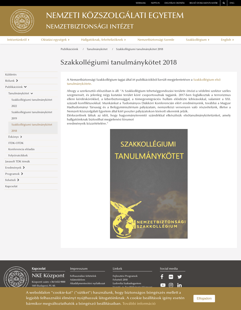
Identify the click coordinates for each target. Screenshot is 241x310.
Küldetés (10, 74)
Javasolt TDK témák (17, 161)
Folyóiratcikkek (18, 155)
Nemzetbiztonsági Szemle (156, 40)
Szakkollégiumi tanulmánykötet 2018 (139, 49)
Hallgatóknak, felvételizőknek (103, 40)
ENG (232, 3)
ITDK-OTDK (15, 143)
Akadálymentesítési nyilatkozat (87, 283)
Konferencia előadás (21, 149)
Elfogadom (204, 298)
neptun (155, 3)
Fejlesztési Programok (125, 276)
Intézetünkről (18, 40)
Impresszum (79, 268)
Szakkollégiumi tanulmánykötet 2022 (31, 103)
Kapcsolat (11, 186)
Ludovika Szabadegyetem (127, 283)
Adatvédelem (77, 280)
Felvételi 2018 (120, 280)
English (227, 40)
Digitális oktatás (175, 3)
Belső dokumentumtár (204, 3)
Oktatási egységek (55, 40)
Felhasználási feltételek (83, 276)
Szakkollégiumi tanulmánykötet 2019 (31, 115)
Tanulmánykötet (98, 49)
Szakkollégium (197, 40)
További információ (139, 304)
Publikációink (70, 49)
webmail (141, 3)
